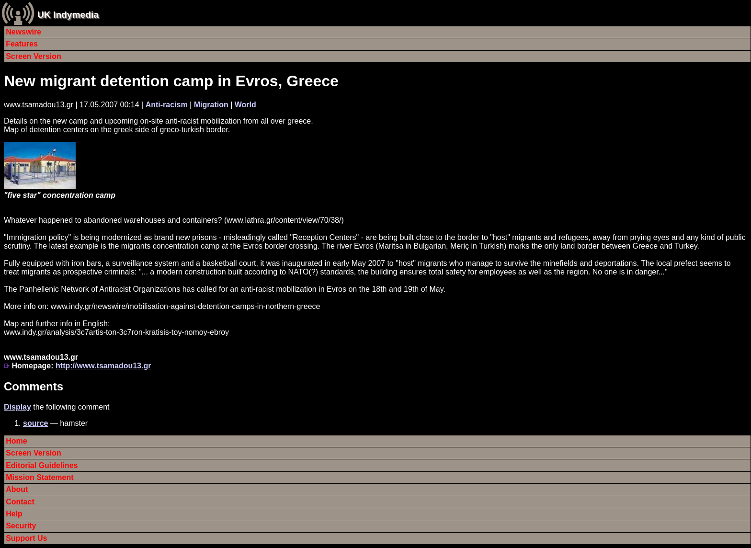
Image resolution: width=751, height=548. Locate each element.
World (245, 105)
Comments (33, 386)
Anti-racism (167, 105)
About (17, 489)
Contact (20, 502)
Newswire (23, 32)
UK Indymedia (68, 15)
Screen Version (33, 56)
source (35, 423)
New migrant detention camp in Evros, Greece (171, 81)
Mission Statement (39, 477)
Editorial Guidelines (42, 465)
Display (17, 407)
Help (14, 514)
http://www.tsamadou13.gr (103, 366)
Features (22, 44)
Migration (211, 105)
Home (16, 441)
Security (21, 526)
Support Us (26, 538)
